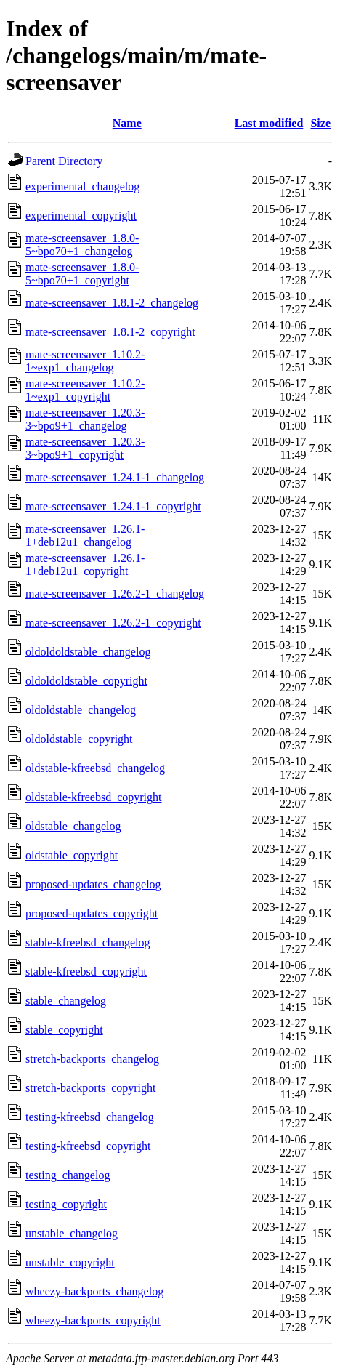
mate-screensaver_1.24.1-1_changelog (114, 477)
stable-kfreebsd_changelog (87, 942)
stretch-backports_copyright (90, 1088)
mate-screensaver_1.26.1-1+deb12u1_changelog (85, 535)
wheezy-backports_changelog (94, 1291)
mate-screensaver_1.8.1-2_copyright (110, 332)
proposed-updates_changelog (93, 884)
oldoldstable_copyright (79, 739)
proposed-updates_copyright (91, 913)
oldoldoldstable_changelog (87, 652)
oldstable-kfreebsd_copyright (93, 797)
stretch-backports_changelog (92, 1059)
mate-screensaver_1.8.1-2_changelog (111, 303)
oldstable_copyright (71, 855)
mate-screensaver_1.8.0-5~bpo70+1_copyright (82, 273)
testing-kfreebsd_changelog (89, 1117)
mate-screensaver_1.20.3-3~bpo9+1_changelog (85, 419)
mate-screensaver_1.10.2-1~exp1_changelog (85, 361)
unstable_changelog (71, 1233)
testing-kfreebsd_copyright (87, 1146)
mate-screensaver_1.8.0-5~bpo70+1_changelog (82, 244)
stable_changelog (65, 1000)
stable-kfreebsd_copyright (86, 971)
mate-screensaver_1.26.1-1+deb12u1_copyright (85, 564)
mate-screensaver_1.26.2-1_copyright (113, 622)
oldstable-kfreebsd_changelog (95, 768)
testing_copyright (66, 1204)
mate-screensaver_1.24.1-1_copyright (113, 506)
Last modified (269, 123)
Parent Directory (63, 161)
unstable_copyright (70, 1262)
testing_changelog (67, 1175)
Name (127, 123)
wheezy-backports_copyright (93, 1320)
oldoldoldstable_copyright (86, 681)
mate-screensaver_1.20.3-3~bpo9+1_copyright (85, 448)
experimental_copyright (81, 215)
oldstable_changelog (73, 826)
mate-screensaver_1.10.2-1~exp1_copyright (85, 390)
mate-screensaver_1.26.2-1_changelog (114, 593)
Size (320, 123)
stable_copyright (64, 1030)
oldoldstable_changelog (80, 710)
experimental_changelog (82, 186)
